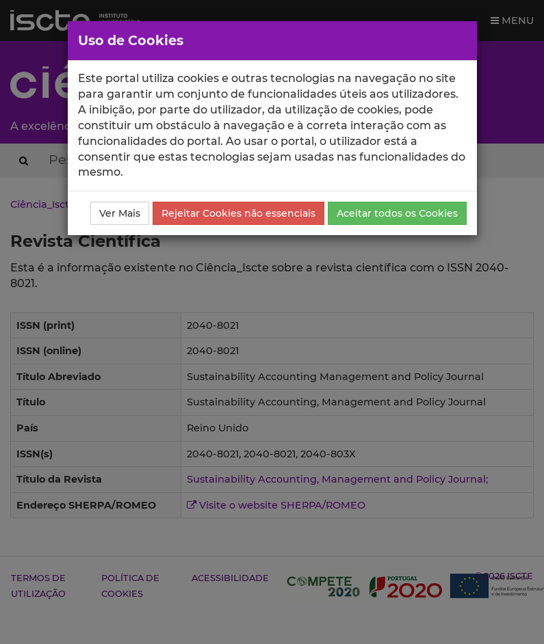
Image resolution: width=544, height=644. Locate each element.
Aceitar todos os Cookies (397, 213)
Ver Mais (119, 213)
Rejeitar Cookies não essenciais (238, 213)
